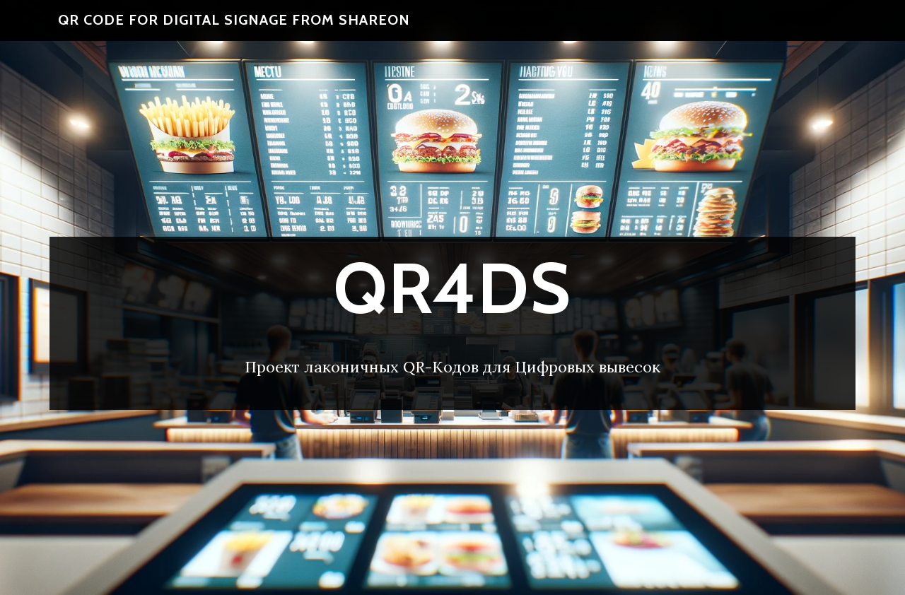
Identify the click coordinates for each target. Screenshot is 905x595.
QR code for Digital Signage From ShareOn (234, 28)
